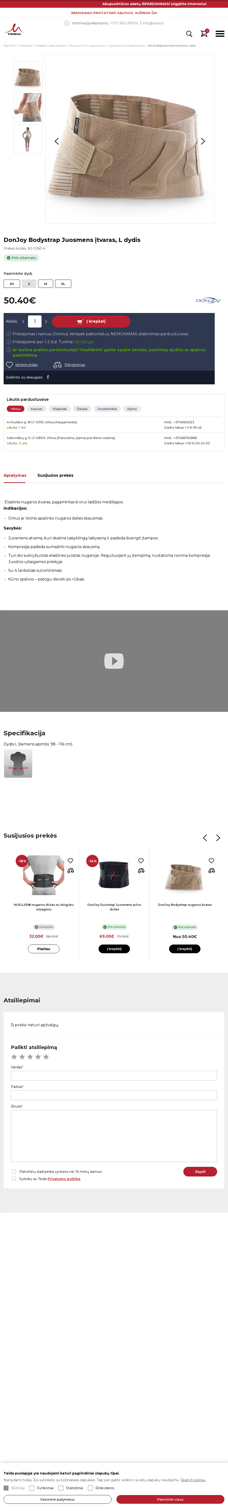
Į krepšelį (96, 321)
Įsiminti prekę (26, 365)
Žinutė (16, 1106)
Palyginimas (74, 365)
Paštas (16, 1087)
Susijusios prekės (55, 475)
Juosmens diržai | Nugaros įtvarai (126, 45)
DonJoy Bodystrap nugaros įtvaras (185, 905)
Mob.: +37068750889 (180, 438)
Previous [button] (56, 141)
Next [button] (203, 141)
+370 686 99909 (124, 23)
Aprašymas (15, 475)
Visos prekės (26, 45)
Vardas (16, 1067)
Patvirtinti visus (170, 1499)
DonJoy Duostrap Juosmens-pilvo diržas (114, 907)
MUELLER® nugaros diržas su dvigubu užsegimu (44, 907)
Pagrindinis (10, 45)
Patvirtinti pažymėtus (57, 1499)
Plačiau (43, 949)
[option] (129, 138)
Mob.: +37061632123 (179, 422)
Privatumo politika (64, 1179)
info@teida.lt (153, 23)
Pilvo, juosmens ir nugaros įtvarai (87, 45)
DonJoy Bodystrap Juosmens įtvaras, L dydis (172, 45)
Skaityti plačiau (193, 1480)
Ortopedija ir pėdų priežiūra (51, 45)
